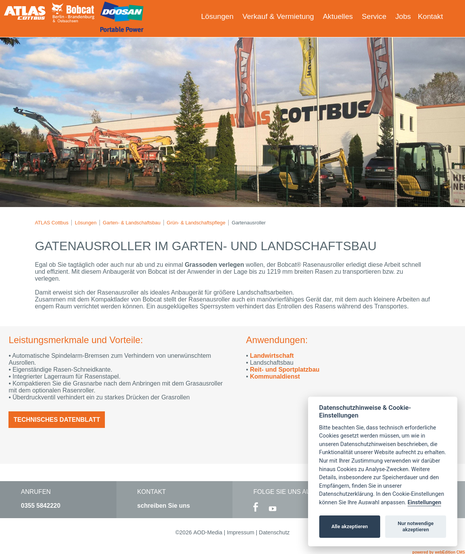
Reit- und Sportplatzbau (284, 369)
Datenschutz (274, 532)
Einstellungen (424, 502)
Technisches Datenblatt (56, 419)
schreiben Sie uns (163, 505)
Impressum (240, 532)
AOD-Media (207, 532)
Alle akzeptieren (349, 526)
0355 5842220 (40, 505)
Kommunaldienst (275, 376)
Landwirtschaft (272, 355)
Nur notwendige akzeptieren (416, 526)
